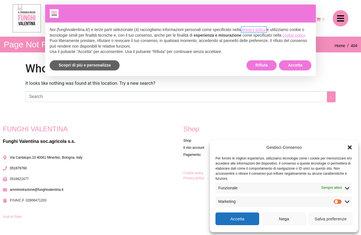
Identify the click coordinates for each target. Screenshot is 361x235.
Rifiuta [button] (262, 65)
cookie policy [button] (294, 35)
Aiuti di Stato (12, 217)
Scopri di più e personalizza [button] (85, 65)
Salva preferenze (331, 218)
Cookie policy (193, 173)
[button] (350, 147)
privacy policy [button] (254, 29)
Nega (284, 218)
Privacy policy (193, 178)
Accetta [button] (295, 65)
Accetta (237, 218)
